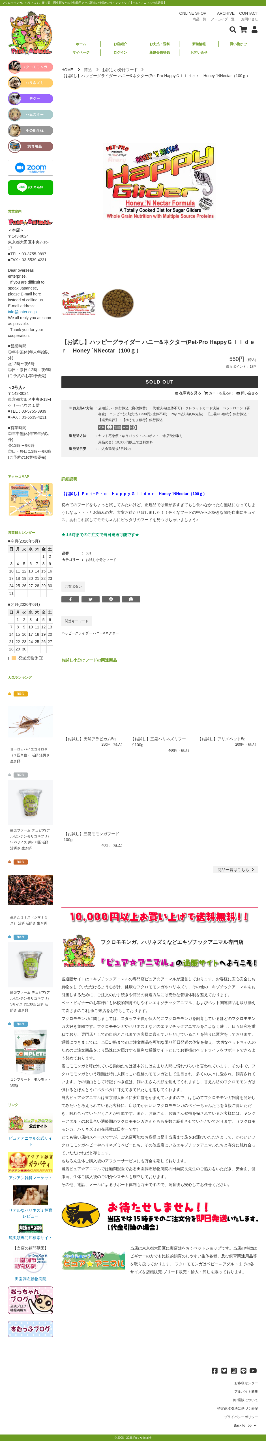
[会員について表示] (253, 29)
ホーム (81, 44)
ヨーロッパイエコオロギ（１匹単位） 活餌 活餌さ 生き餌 (30, 755)
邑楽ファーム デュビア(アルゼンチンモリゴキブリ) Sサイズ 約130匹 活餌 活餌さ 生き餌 (30, 1001)
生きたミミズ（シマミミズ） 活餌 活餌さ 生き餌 (29, 920)
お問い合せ (198, 53)
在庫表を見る (190, 393)
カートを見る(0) (221, 393)
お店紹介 (120, 44)
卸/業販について (245, 1400)
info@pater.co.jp (22, 312)
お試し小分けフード (120, 70)
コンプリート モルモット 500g (30, 1082)
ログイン (120, 53)
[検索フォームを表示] (232, 29)
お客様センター (246, 1383)
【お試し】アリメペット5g (222, 739)
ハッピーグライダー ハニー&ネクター (90, 633)
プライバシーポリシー (241, 1417)
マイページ (80, 53)
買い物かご (238, 44)
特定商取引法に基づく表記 (237, 1408)
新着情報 (199, 44)
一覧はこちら (236, 869)
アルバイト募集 (246, 1392)
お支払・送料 (159, 44)
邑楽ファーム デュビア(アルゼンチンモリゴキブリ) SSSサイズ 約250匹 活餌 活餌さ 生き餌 (30, 839)
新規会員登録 (159, 53)
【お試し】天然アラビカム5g (90, 739)
